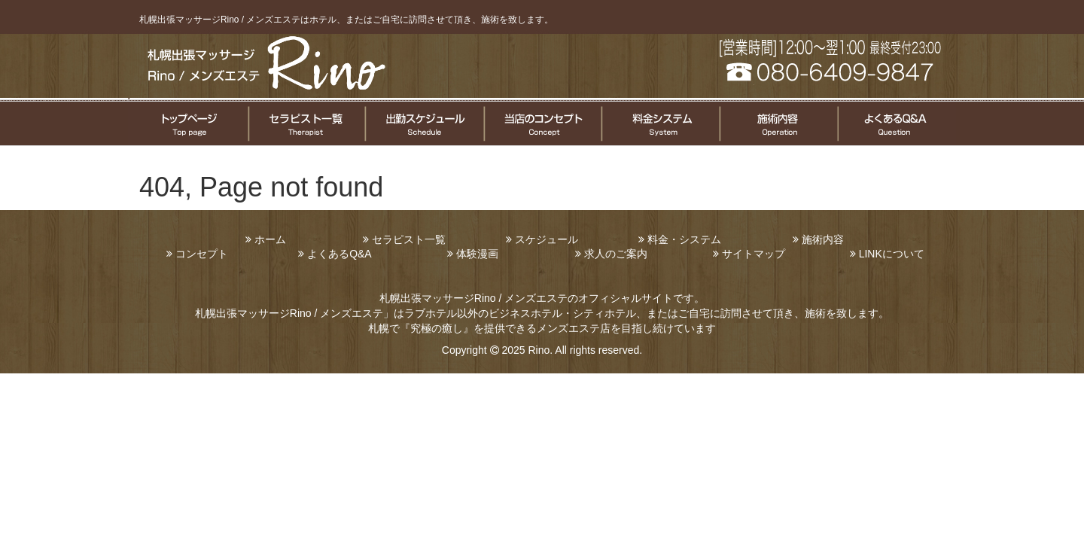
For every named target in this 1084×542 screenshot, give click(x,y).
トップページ (188, 123)
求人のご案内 (615, 254)
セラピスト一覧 (306, 123)
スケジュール (546, 239)
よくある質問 (896, 123)
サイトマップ (753, 254)
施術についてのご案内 (777, 123)
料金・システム (684, 239)
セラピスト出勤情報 (423, 123)
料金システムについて (659, 123)
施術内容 (823, 239)
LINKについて (891, 254)
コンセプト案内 (541, 123)
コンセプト (201, 254)
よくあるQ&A (339, 254)
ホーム (270, 239)
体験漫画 (477, 254)
